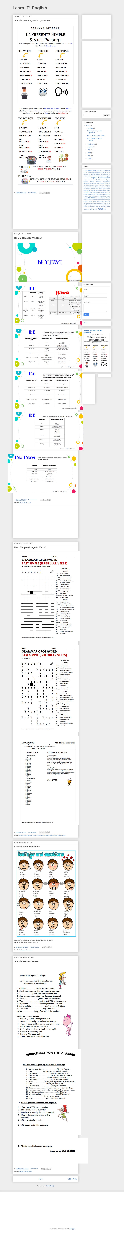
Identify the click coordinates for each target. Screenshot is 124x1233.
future (92, 185)
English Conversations (100, 178)
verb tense (86, 209)
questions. (86, 203)
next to (104, 190)
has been (107, 185)
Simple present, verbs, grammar (32, 20)
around (85, 172)
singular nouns (101, 204)
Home (41, 1179)
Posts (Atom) (50, 1186)
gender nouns (98, 185)
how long (91, 187)
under (108, 206)
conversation (95, 174)
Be (20, 503)
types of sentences (101, 206)
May (89, 155)
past (94, 194)
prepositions (91, 198)
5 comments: (32, 192)
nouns (86, 192)
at (103, 172)
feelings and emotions (26, 950)
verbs (64, 835)
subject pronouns (88, 206)
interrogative (87, 190)
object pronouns (93, 192)
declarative (90, 176)
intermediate (23, 835)
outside (85, 194)
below (108, 172)
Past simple (40, 835)
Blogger (72, 1229)
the (94, 206)
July (89, 150)
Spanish (107, 204)
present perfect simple (104, 199)
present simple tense (90, 201)
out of (108, 192)
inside (100, 188)
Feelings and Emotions (27, 846)
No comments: (33, 500)
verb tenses (93, 209)
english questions (95, 181)
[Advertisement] (45, 212)
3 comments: (34, 1168)
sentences (92, 203)
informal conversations (92, 188)
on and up (103, 192)
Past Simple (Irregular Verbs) (30, 547)
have (29, 503)
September (91, 144)
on (99, 192)
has (103, 185)
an (102, 170)
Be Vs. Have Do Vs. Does (28, 238)
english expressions (89, 180)
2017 (88, 126)
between (86, 174)
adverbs (99, 170)
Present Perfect (105, 197)
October (90, 128)
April (89, 158)
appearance (106, 170)
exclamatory (106, 181)
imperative (101, 187)
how (88, 187)
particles (90, 194)
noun (108, 190)
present (98, 197)
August (90, 147)
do (22, 503)
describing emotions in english (102, 176)
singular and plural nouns (90, 204)
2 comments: (32, 832)
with (105, 209)
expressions (88, 183)
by (89, 174)
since (108, 203)
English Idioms (100, 180)
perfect (94, 196)
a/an (86, 170)
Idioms (96, 187)
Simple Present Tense (26, 961)
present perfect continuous (91, 199)
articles (90, 172)
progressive (100, 201)
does (25, 503)
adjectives (92, 170)
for (105, 183)
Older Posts (72, 1179)
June (89, 153)
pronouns (107, 201)
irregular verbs (31, 835)
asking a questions (97, 172)
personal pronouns (101, 196)
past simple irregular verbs (53, 835)
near (100, 190)
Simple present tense (25, 1171)
